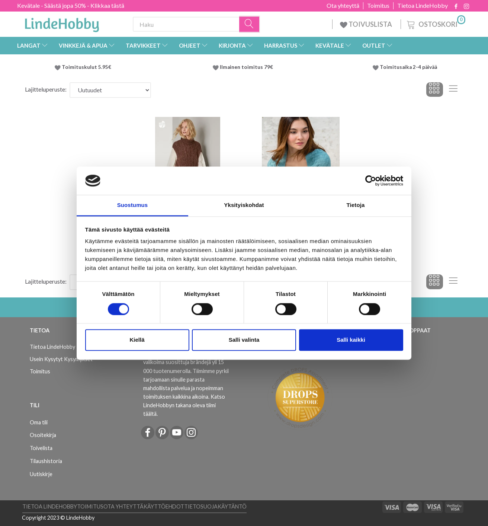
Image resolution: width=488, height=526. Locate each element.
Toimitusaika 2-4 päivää (408, 67)
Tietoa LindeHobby (422, 5)
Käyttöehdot (164, 506)
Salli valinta (244, 340)
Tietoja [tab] (356, 205)
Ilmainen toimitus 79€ (247, 67)
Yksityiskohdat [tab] (244, 205)
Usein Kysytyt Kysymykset (61, 359)
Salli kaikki (351, 340)
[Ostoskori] (435, 23)
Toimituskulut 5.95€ (86, 67)
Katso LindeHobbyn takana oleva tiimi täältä (184, 405)
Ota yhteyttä (343, 5)
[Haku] (249, 24)
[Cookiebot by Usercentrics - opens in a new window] (370, 180)
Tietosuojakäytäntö (215, 506)
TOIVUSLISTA (366, 24)
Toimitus (378, 5)
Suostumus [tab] (132, 205)
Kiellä (136, 340)
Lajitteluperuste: (46, 89)
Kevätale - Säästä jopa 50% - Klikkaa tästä (70, 5)
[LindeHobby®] (62, 23)
